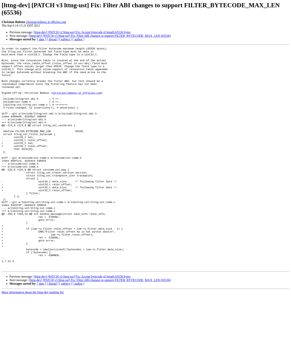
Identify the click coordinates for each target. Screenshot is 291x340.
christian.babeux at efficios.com (46, 22)
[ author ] (78, 39)
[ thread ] (52, 39)
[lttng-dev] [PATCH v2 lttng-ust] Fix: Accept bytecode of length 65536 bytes (82, 32)
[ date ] (41, 39)
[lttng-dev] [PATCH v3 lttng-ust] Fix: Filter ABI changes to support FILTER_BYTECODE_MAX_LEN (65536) (100, 35)
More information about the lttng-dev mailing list (33, 336)
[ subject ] (65, 39)
